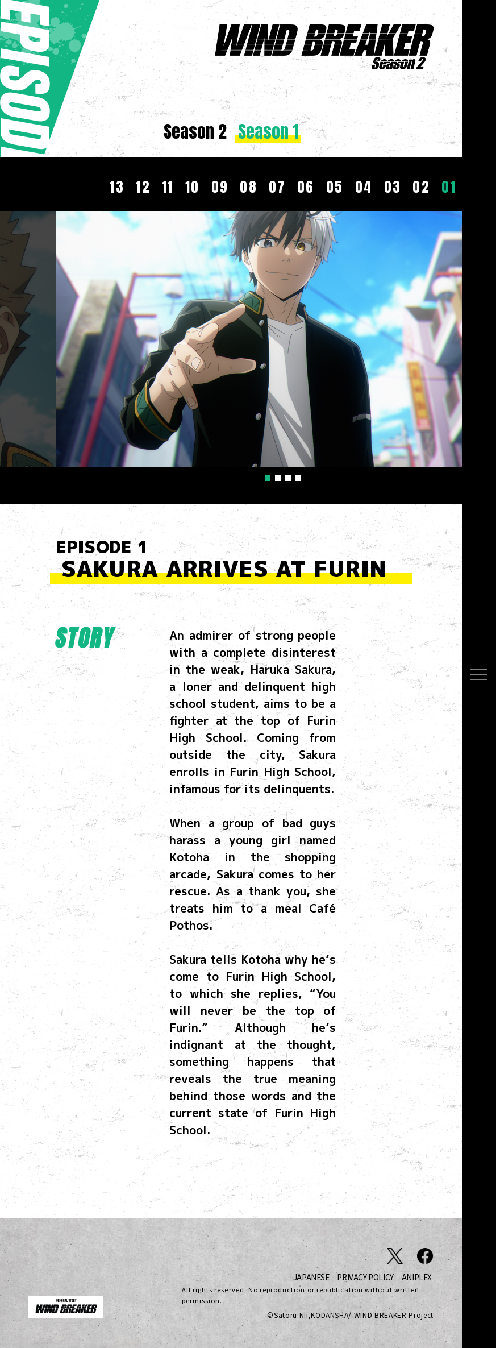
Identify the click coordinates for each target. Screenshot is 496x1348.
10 (192, 187)
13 (117, 187)
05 (335, 187)
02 (421, 187)
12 (143, 187)
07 (277, 187)
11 (168, 187)
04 (364, 187)
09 (220, 187)
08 (248, 187)
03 (393, 187)
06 (306, 187)
